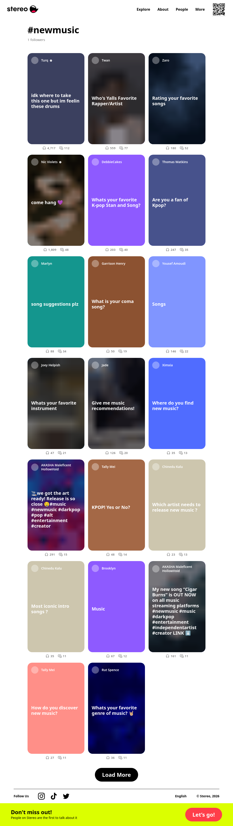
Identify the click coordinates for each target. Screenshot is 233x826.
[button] (203, 814)
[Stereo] (22, 9)
